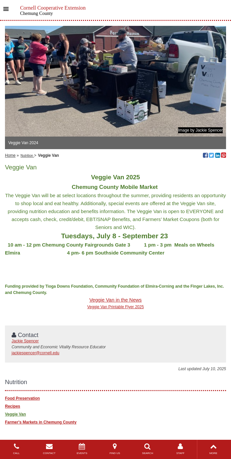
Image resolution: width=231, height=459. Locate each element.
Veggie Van (15, 414)
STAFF (180, 449)
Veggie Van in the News (115, 300)
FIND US (114, 449)
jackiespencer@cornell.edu (35, 353)
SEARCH (147, 449)
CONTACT (49, 449)
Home (10, 155)
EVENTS (82, 449)
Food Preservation (22, 398)
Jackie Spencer (25, 341)
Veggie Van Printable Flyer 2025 (115, 307)
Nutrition (27, 155)
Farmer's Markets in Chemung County (40, 422)
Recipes (12, 406)
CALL (16, 449)
